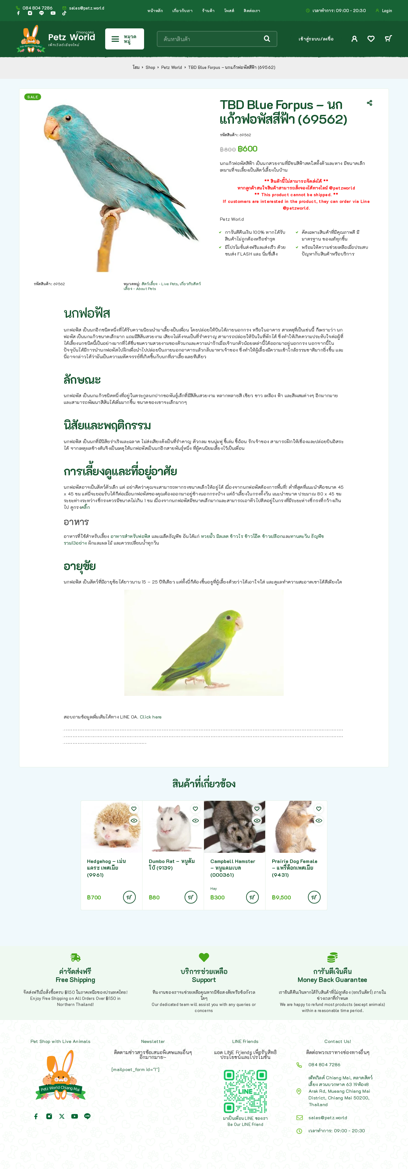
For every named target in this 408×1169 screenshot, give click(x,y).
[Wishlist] (371, 39)
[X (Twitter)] (61, 1116)
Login (387, 10)
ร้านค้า (208, 10)
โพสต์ (229, 10)
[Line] (41, 13)
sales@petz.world (86, 8)
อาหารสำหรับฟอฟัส (130, 536)
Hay (213, 888)
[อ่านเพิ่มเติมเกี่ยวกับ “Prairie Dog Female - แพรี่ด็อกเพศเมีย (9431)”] (314, 897)
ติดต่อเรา (252, 10)
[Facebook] (18, 13)
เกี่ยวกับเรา (182, 10)
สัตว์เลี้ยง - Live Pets (160, 283)
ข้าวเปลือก (272, 536)
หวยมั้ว (208, 536)
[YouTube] (53, 13)
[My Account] (354, 39)
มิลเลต (222, 536)
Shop (151, 67)
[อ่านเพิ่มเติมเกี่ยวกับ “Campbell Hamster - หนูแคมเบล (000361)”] (252, 897)
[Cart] (388, 39)
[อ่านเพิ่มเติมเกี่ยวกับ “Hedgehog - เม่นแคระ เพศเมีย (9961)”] (129, 897)
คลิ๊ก (85, 507)
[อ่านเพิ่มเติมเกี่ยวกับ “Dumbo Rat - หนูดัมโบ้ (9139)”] (191, 897)
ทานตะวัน (300, 536)
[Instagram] (30, 13)
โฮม (136, 67)
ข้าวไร (236, 536)
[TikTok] (64, 13)
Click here (151, 717)
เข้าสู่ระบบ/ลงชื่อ (316, 38)
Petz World (171, 67)
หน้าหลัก (155, 10)
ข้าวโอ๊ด (252, 536)
